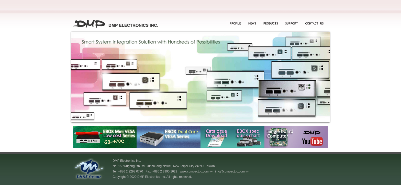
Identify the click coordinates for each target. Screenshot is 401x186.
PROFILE (235, 24)
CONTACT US (314, 24)
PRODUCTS (270, 24)
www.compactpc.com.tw (196, 171)
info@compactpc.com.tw (232, 171)
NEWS (251, 24)
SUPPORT (292, 24)
